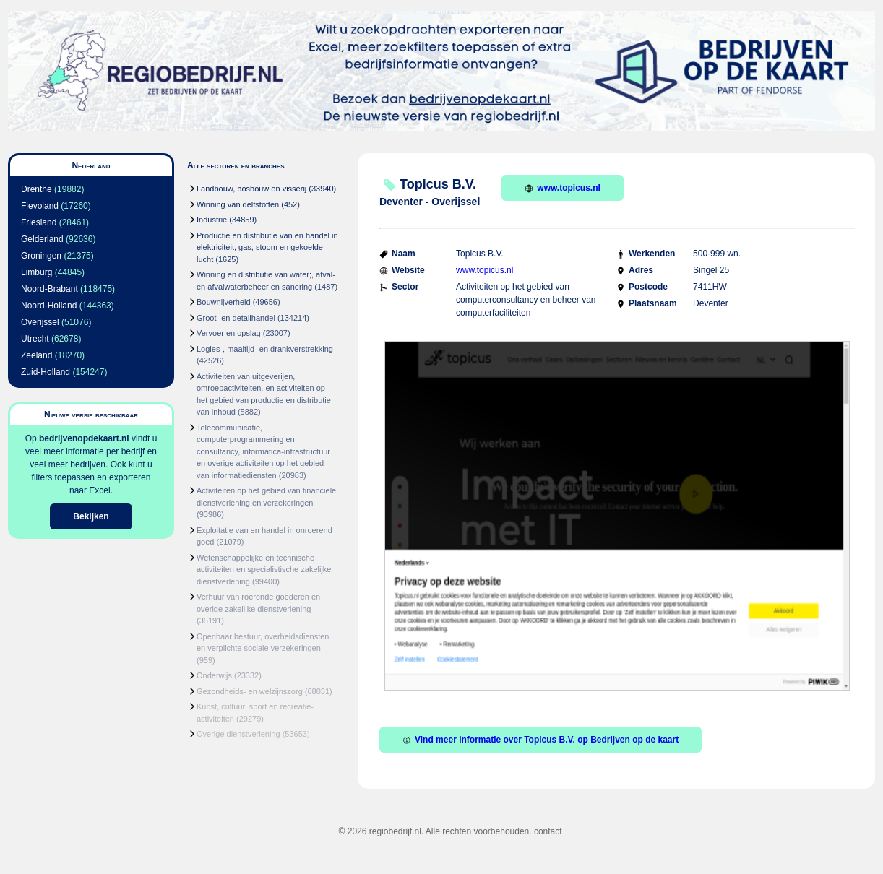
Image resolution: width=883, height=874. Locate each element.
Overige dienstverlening (238, 734)
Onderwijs (214, 675)
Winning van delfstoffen (238, 204)
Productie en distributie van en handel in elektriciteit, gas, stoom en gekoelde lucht (267, 247)
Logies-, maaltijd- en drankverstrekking (265, 349)
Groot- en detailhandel (236, 317)
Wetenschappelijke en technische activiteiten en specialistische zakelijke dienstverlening (264, 569)
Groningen (41, 256)
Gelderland (42, 239)
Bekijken (90, 516)
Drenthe (36, 189)
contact (548, 831)
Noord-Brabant (49, 289)
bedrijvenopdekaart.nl (84, 438)
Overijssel (40, 322)
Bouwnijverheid (224, 302)
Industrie (212, 219)
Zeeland (36, 355)
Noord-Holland (49, 305)
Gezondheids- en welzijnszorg (250, 691)
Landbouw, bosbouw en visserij (251, 188)
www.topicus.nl (562, 188)
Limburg (36, 272)
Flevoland (40, 206)
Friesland (38, 222)
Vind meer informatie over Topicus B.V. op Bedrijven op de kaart (540, 740)
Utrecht (35, 339)
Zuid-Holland (45, 372)
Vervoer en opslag (229, 333)
